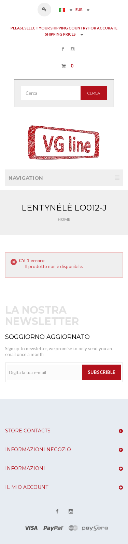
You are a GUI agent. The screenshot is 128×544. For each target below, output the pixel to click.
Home (64, 219)
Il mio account (26, 487)
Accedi (48, 9)
